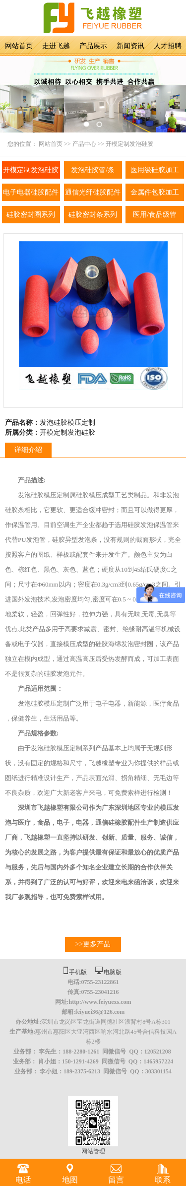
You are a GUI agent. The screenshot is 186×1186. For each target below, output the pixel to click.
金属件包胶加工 (154, 192)
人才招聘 (168, 46)
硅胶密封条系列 (92, 214)
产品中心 (84, 143)
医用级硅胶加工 (154, 170)
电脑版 (113, 972)
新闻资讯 (130, 46)
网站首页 (19, 46)
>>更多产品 (93, 944)
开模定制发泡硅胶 (129, 143)
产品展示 (93, 46)
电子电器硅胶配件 (31, 192)
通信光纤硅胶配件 (93, 192)
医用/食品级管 (155, 214)
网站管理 (93, 1151)
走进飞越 (56, 46)
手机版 (78, 972)
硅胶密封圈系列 (30, 214)
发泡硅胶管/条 (93, 170)
